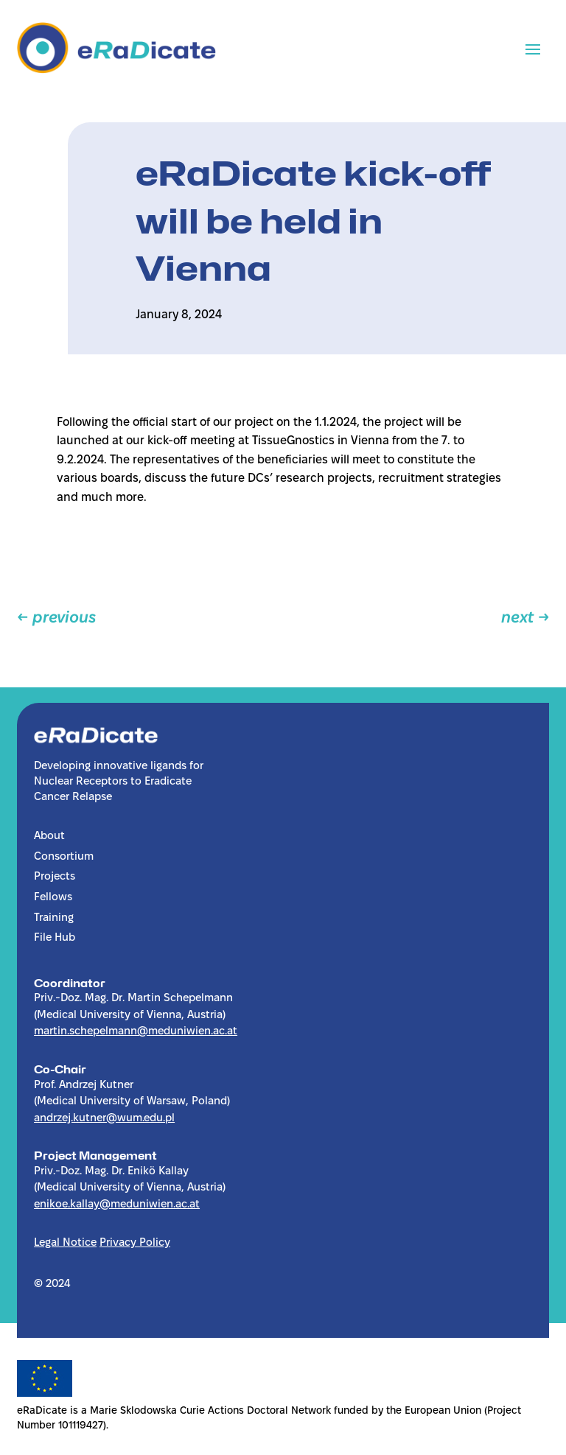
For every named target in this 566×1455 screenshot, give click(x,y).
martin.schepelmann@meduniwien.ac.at (135, 1031)
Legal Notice (65, 1243)
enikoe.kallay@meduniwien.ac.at (117, 1204)
